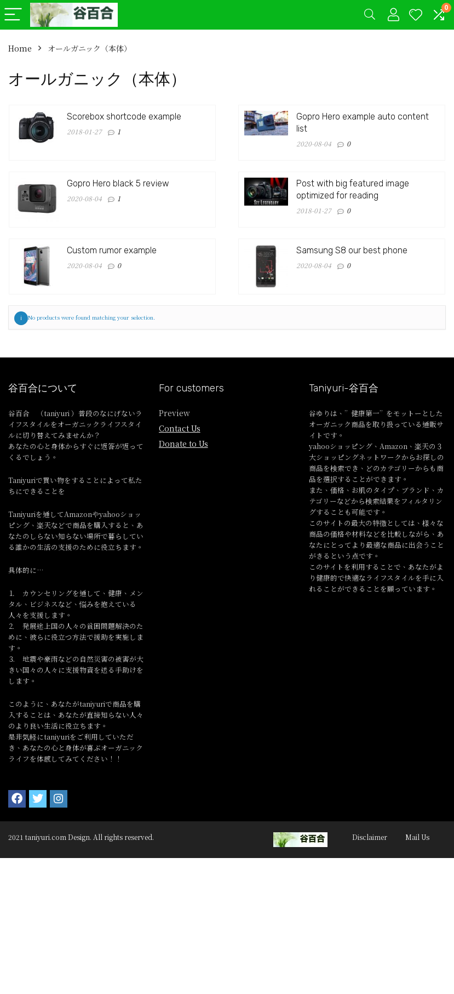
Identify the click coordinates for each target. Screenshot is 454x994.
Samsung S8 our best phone (351, 250)
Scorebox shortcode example (124, 116)
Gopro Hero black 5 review (118, 183)
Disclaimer (369, 837)
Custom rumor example (112, 250)
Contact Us (179, 428)
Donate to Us (183, 443)
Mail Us (417, 837)
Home (20, 48)
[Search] (370, 15)
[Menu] (13, 15)
